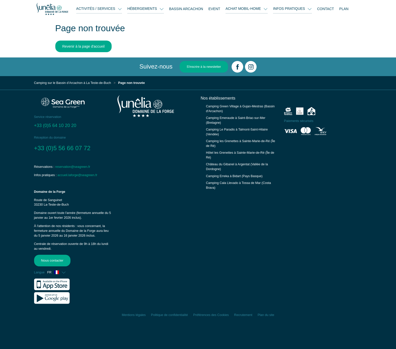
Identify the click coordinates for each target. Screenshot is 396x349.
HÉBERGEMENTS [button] (142, 9)
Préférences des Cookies (211, 315)
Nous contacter (52, 260)
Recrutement (243, 315)
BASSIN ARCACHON (186, 9)
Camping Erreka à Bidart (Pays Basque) (234, 176)
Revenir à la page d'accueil (83, 46)
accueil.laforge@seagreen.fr (77, 175)
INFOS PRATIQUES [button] (289, 9)
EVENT (214, 9)
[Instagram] (251, 67)
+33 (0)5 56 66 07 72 (62, 148)
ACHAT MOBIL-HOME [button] (244, 9)
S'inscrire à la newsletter (204, 67)
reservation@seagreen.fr (72, 167)
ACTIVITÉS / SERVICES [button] (96, 9)
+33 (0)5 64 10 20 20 (55, 125)
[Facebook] (237, 67)
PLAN (344, 9)
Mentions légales (134, 315)
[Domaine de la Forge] (52, 9)
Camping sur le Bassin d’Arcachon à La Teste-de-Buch (72, 83)
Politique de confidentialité (169, 315)
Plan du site (266, 315)
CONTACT (325, 9)
